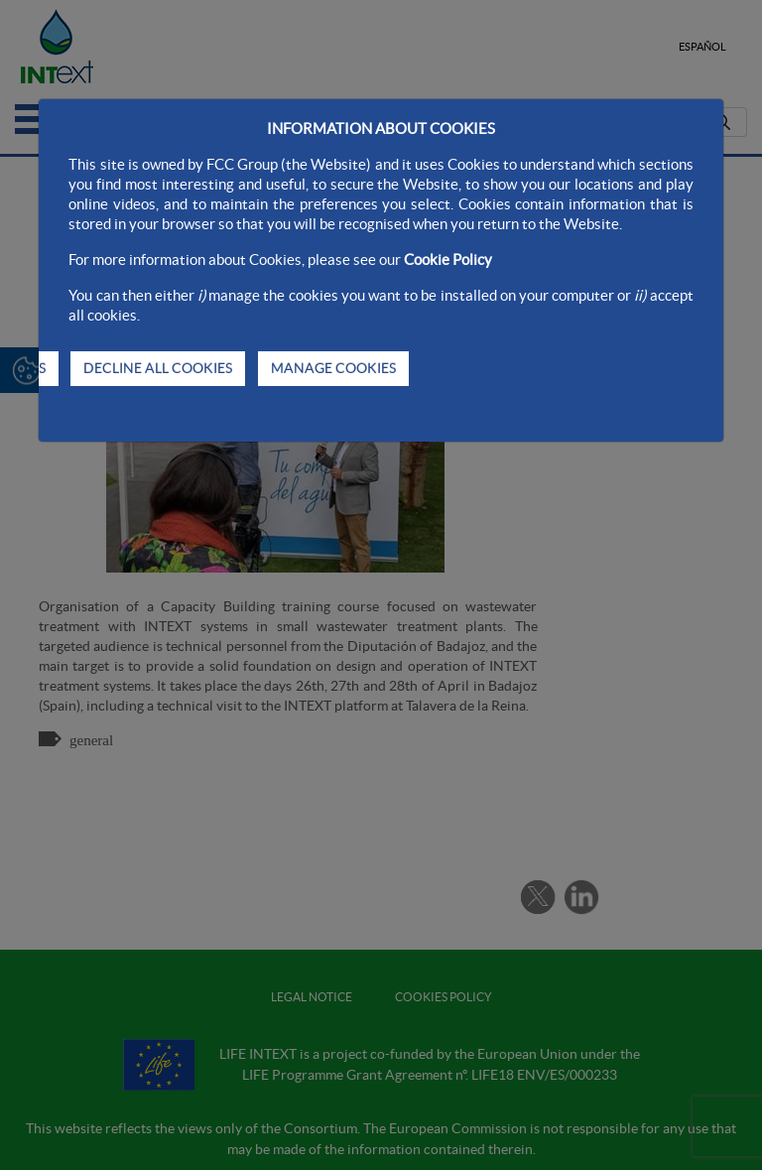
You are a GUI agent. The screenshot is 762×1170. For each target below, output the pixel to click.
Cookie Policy (448, 259)
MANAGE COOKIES (333, 368)
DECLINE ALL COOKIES (157, 368)
